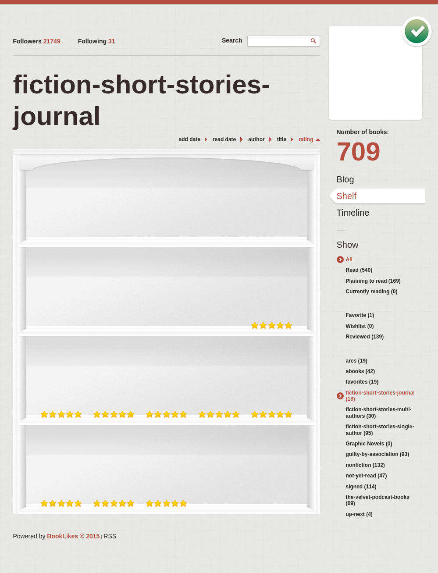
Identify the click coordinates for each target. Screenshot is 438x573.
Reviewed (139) (365, 337)
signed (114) (361, 487)
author (256, 139)
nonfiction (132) (365, 465)
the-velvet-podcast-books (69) (378, 500)
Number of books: (363, 131)
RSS (109, 536)
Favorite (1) (360, 315)
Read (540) (359, 270)
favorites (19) (362, 382)
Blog (345, 179)
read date (224, 139)
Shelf (347, 196)
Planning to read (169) (373, 281)
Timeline (353, 212)
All (349, 259)
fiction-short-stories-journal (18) (380, 396)
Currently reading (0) (372, 291)
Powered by (56, 536)
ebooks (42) (360, 371)
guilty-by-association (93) (378, 454)
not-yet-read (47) (366, 476)
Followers (37, 41)
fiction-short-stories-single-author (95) (380, 430)
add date (189, 139)
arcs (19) (356, 361)
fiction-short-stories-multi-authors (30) (379, 412)
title (281, 139)
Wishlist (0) (360, 326)
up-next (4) (359, 514)
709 (359, 151)
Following (96, 41)
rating (306, 139)
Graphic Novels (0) (369, 444)
